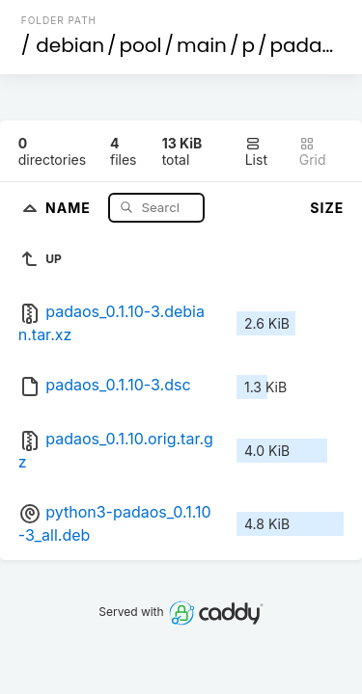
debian (70, 45)
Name (70, 207)
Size (327, 208)
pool (141, 45)
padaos (307, 45)
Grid (312, 152)
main (202, 45)
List (256, 152)
